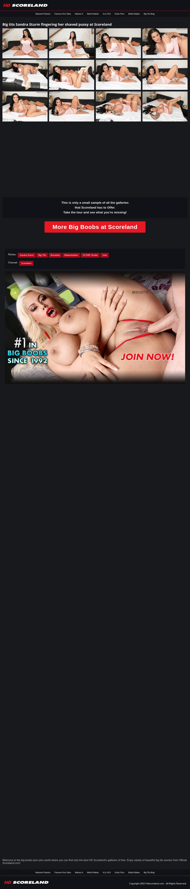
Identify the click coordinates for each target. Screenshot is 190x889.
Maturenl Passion (42, 14)
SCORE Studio (90, 255)
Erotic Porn (119, 14)
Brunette (55, 255)
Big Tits (42, 255)
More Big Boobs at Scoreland (95, 227)
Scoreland (26, 263)
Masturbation (71, 255)
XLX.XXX (107, 14)
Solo (104, 255)
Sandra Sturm (27, 255)
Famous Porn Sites (62, 14)
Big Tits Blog (149, 14)
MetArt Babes (93, 14)
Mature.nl (79, 14)
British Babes (134, 14)
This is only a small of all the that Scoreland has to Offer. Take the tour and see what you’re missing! (95, 207)
